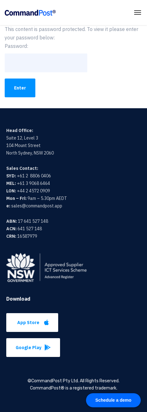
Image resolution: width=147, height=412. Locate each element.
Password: (46, 57)
